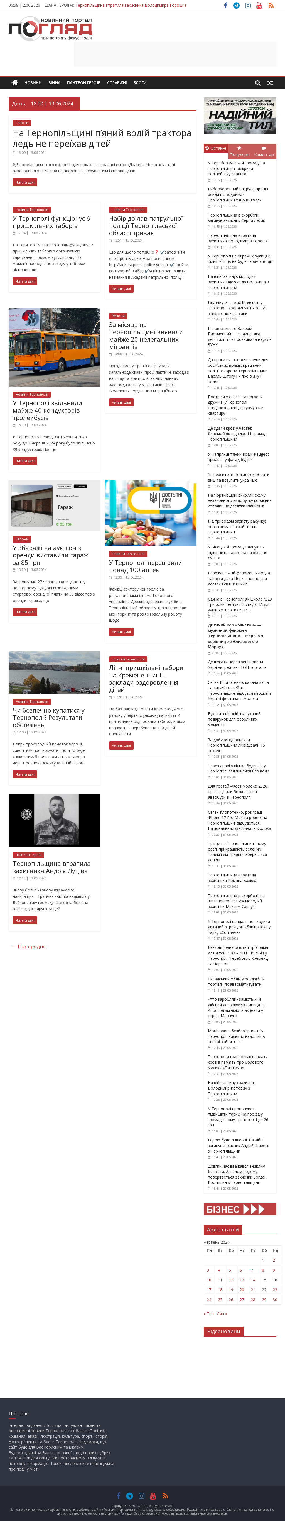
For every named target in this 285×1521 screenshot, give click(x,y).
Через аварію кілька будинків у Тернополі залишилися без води (238, 768)
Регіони (22, 122)
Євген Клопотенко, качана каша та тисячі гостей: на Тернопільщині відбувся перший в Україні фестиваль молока (240, 690)
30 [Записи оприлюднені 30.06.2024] (275, 1299)
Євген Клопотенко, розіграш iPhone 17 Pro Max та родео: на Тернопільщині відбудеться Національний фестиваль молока (239, 820)
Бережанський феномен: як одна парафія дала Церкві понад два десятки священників (239, 578)
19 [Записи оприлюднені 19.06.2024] (231, 1289)
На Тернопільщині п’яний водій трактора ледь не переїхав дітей (102, 138)
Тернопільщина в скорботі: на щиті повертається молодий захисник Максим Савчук (236, 901)
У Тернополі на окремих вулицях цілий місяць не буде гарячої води (240, 258)
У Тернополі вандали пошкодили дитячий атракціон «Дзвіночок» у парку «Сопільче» (239, 927)
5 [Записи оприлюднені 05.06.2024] (230, 1270)
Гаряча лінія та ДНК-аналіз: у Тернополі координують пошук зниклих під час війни (237, 308)
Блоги (140, 82)
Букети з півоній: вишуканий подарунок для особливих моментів (234, 719)
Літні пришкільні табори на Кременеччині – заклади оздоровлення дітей (146, 678)
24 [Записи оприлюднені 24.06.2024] (209, 1299)
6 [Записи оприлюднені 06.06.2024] (241, 1270)
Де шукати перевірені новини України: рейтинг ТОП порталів (237, 664)
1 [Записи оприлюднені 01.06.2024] (263, 1260)
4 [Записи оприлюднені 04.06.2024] (219, 1270)
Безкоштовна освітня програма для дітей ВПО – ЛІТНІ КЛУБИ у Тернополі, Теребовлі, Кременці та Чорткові (238, 955)
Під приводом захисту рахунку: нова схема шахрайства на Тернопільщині (237, 526)
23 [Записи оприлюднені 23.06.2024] (275, 1289)
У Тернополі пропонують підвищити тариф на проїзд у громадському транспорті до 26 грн (238, 1117)
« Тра (209, 1313)
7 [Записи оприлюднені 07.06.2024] (252, 1270)
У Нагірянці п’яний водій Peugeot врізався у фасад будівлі (238, 456)
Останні (215, 148)
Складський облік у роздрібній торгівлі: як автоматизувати (236, 981)
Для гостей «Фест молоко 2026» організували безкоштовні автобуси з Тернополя (238, 791)
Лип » (222, 1313)
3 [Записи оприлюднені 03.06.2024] (208, 1270)
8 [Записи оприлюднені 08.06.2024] (263, 1270)
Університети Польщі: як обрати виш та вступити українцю (238, 477)
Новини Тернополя (32, 209)
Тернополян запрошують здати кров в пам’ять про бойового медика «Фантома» (238, 1062)
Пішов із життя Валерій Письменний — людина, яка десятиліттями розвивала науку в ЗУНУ (240, 337)
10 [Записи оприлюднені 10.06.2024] (209, 1279)
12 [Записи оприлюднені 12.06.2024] (231, 1279)
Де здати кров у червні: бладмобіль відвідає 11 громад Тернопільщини (237, 434)
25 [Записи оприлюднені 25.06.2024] (220, 1299)
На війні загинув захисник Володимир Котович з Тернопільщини (232, 1088)
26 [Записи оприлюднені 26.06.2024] (231, 1299)
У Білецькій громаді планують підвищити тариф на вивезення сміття (237, 552)
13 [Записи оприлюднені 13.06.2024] (242, 1279)
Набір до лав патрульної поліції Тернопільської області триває (146, 225)
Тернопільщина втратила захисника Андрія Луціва (52, 867)
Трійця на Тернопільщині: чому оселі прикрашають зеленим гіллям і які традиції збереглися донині (237, 851)
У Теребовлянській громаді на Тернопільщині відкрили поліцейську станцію (236, 168)
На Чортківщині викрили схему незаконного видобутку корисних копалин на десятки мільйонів (239, 500)
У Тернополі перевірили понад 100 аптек (145, 566)
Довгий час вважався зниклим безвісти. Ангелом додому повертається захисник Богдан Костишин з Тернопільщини (237, 1174)
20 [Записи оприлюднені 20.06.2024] (242, 1289)
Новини (33, 82)
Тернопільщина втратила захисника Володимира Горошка (130, 5)
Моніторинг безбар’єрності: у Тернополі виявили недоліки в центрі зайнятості (236, 1036)
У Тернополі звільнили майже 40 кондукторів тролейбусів (47, 410)
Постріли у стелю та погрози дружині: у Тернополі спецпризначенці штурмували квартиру (236, 405)
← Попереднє (28, 946)
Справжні (117, 82)
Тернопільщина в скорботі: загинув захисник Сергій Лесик (236, 217)
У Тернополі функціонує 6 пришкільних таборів (51, 222)
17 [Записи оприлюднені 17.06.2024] (209, 1289)
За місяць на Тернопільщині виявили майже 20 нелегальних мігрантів (146, 335)
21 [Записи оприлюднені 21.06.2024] (253, 1289)
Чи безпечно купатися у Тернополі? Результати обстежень (49, 717)
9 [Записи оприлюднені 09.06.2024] (274, 1270)
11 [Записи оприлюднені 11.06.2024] (220, 1279)
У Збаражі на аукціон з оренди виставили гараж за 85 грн (50, 555)
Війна (54, 82)
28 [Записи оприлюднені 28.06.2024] (253, 1299)
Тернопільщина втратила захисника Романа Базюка (232, 877)
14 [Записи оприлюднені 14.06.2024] (253, 1279)
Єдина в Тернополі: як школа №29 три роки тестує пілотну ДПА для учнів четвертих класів (240, 604)
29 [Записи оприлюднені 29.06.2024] (264, 1299)
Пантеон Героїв (83, 82)
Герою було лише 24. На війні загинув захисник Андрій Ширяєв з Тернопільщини (238, 1145)
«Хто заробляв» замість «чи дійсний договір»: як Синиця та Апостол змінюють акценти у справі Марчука (237, 1007)
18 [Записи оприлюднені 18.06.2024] (220, 1289)
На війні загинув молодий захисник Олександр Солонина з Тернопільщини (238, 282)
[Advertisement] (175, 54)
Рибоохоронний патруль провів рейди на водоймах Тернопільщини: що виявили (238, 194)
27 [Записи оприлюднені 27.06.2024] (242, 1299)
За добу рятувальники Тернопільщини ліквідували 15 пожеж (236, 745)
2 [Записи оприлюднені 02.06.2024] (274, 1260)
